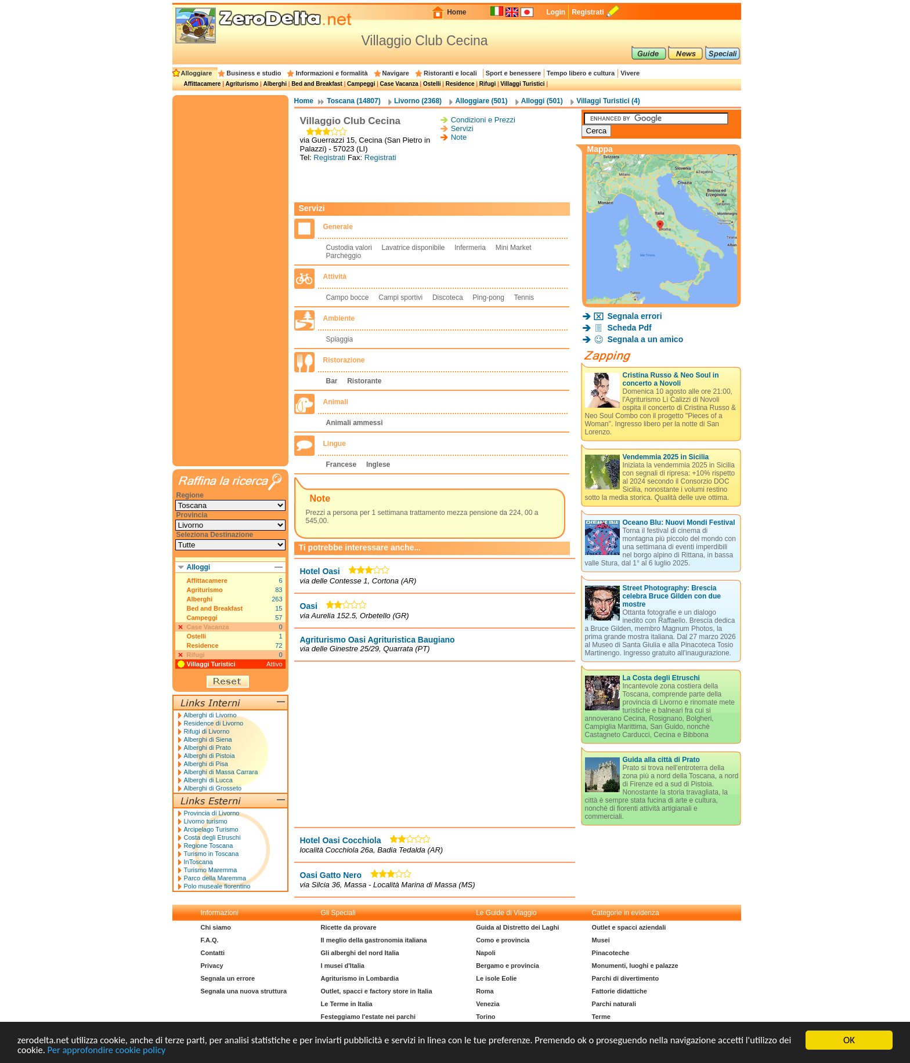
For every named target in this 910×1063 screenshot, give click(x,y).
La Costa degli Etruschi (661, 678)
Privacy (212, 965)
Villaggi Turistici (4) (608, 101)
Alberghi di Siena (208, 739)
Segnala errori (635, 316)
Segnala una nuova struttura (244, 991)
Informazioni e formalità (331, 73)
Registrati (588, 12)
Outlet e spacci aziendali (629, 927)
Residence (460, 84)
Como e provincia (502, 940)
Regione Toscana (208, 845)
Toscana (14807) (354, 101)
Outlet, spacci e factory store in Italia (376, 991)
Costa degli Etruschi (212, 837)
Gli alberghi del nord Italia (360, 952)
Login (555, 12)
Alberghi (275, 84)
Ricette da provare (349, 927)
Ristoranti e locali (450, 73)
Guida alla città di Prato (661, 760)
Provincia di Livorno (212, 813)
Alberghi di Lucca (208, 780)
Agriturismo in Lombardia (360, 978)
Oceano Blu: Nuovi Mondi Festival (679, 522)
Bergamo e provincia (507, 965)
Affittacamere (202, 84)
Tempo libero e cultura (581, 73)
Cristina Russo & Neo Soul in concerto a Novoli (671, 379)
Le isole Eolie (496, 978)
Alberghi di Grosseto (213, 788)
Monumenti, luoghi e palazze (635, 965)
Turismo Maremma (210, 869)
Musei (601, 940)
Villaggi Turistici (522, 84)
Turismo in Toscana (211, 853)
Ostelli (432, 84)
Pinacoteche (611, 952)
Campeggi (361, 84)
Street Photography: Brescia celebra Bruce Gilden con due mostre (672, 596)
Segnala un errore (228, 978)
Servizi (462, 128)
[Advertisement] (434, 182)
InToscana (198, 861)
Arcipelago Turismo (211, 829)
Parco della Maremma (215, 878)
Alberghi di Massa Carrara (221, 771)
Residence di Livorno (214, 723)
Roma (485, 991)
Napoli (486, 952)
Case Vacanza (399, 84)
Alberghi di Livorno (210, 715)
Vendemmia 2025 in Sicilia (666, 457)
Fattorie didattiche (619, 991)
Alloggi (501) (542, 101)
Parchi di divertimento (625, 978)
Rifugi (487, 84)
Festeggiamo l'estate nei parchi (368, 1016)
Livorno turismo (206, 821)
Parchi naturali (614, 1003)
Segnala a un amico (646, 339)
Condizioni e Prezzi (483, 119)
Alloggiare (196, 73)
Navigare (395, 73)
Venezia (487, 1003)
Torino (485, 1016)
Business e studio (253, 73)
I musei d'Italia (342, 965)
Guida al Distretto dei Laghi (517, 927)
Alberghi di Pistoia (209, 755)
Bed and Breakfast (316, 84)
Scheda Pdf (630, 327)
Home (456, 12)
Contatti (213, 952)
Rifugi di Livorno (207, 731)
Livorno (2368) (418, 101)
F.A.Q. (210, 940)
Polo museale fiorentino (217, 886)
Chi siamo (216, 927)
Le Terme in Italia (347, 1003)
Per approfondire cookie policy (158, 1050)
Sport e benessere (513, 73)
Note (459, 137)
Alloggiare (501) (481, 101)
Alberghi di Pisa (206, 763)
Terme (601, 1016)
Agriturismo (242, 84)
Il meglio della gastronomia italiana (374, 940)
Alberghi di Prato (207, 747)
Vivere (630, 73)
